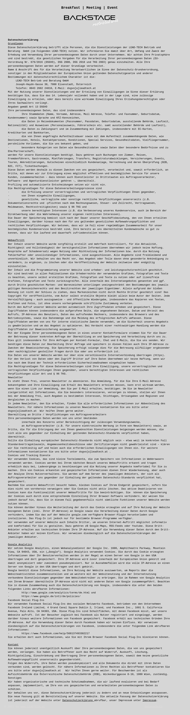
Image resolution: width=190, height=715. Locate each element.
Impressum (149, 700)
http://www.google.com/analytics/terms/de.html (56, 592)
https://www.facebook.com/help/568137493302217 (56, 633)
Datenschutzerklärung (78, 700)
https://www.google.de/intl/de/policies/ (51, 596)
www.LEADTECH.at (33, 706)
